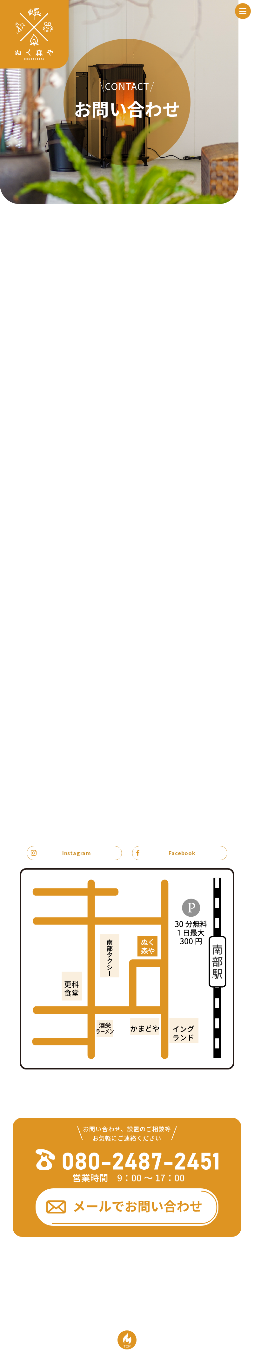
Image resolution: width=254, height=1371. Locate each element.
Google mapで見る (209, 1078)
